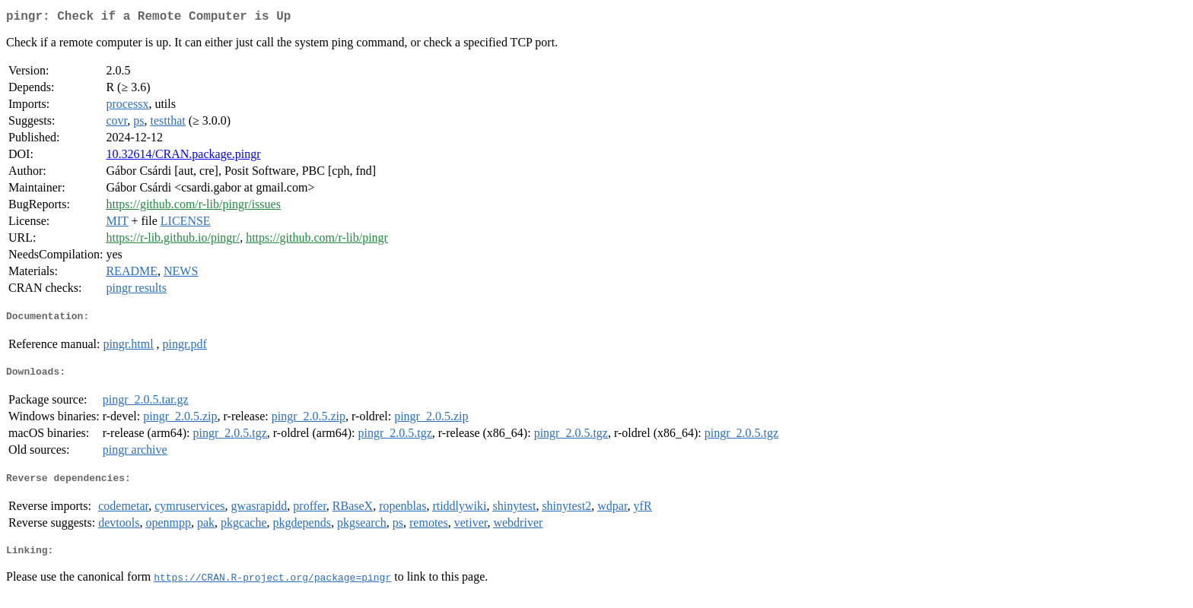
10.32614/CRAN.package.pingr (183, 156)
